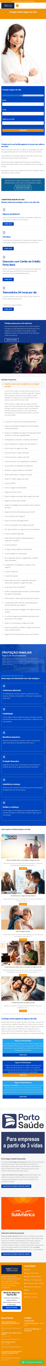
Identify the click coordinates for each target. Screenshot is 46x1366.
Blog (26, 1290)
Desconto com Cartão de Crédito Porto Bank (21, 263)
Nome (5, 100)
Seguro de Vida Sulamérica (23, 1082)
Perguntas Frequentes (32, 1287)
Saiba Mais (23, 868)
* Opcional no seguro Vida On (12, 305)
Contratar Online (30, 1294)
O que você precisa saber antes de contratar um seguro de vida (23, 967)
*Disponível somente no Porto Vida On (15, 220)
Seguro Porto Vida (31, 1273)
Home (27, 1270)
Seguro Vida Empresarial (33, 1280)
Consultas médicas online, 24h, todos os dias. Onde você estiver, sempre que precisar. (21, 298)
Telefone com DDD (9, 119)
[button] (32, 1362)
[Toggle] (3, 384)
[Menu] (17, 5)
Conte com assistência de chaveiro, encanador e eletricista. (22, 217)
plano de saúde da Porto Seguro (13, 1175)
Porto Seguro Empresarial (17, 1162)
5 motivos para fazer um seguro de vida (23, 1002)
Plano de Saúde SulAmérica (10, 1236)
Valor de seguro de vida (23, 931)
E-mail (5, 110)
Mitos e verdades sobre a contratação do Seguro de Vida (23, 860)
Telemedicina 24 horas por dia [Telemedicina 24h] (20, 292)
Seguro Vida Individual (32, 1276)
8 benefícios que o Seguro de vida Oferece (23, 896)
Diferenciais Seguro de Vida (34, 1283)
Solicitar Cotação (30, 1297)
